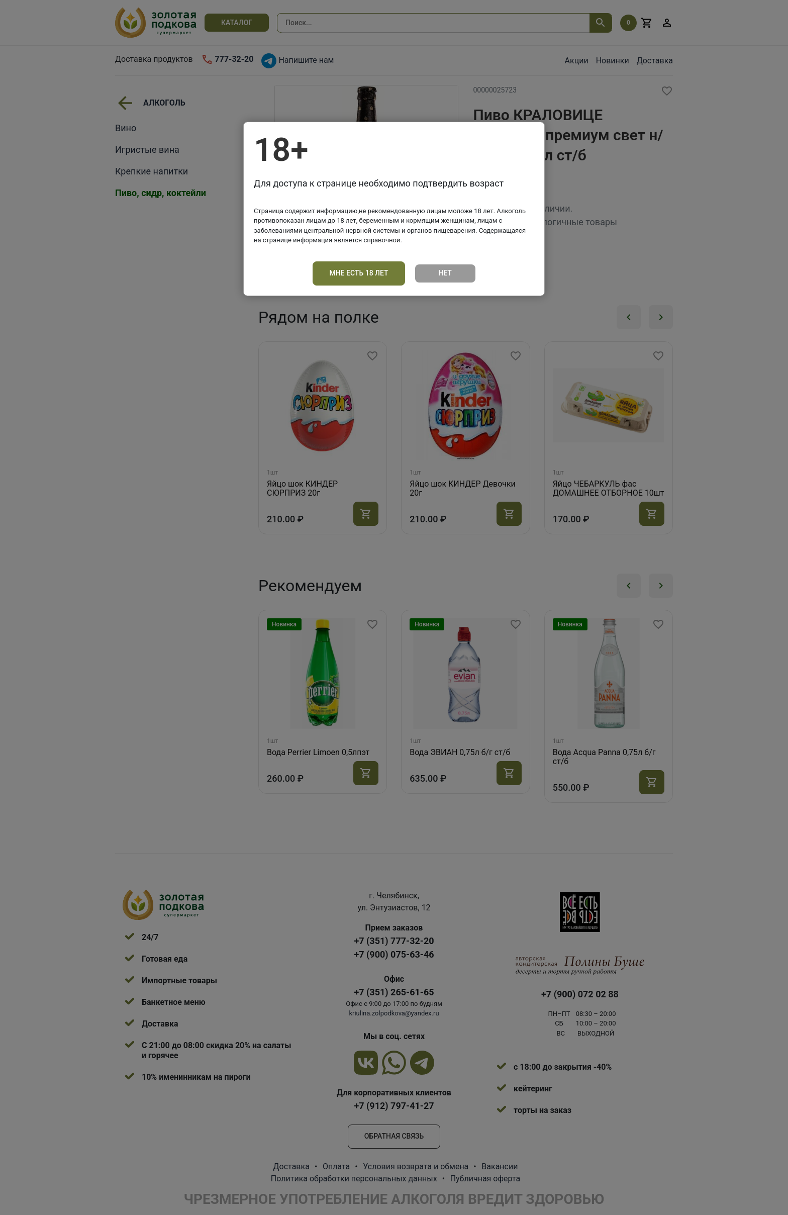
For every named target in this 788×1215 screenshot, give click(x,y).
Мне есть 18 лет (358, 273)
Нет (445, 273)
